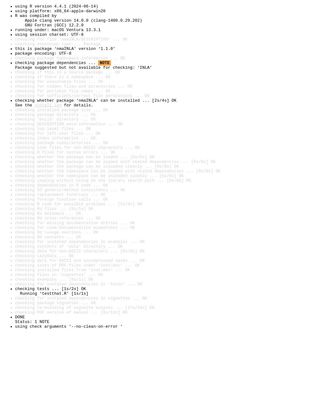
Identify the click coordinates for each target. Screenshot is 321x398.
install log (47, 125)
